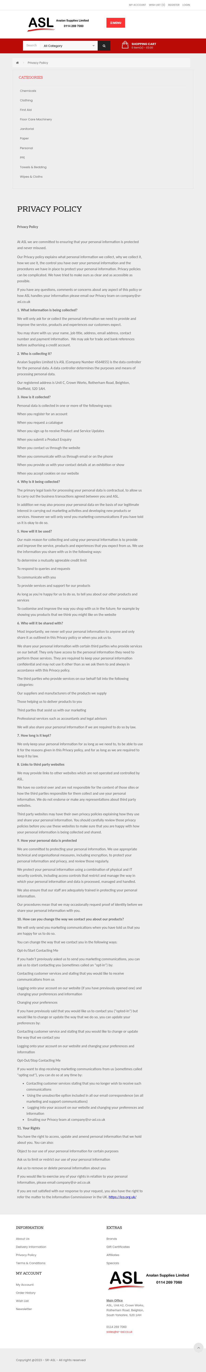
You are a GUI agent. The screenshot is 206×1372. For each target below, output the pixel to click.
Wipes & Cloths (31, 176)
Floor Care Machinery (36, 119)
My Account (137, 5)
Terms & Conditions (30, 1263)
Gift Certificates (118, 1247)
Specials (112, 1263)
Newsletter (24, 1309)
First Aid (26, 110)
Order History (25, 1293)
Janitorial (27, 129)
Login (186, 5)
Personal (26, 148)
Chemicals (28, 91)
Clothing (26, 100)
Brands (111, 1239)
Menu (115, 23)
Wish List (22, 1301)
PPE (22, 157)
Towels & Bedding (33, 167)
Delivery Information (31, 1247)
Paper (24, 138)
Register (173, 5)
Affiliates (112, 1255)
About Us (22, 1239)
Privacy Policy (38, 63)
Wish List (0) (157, 5)
